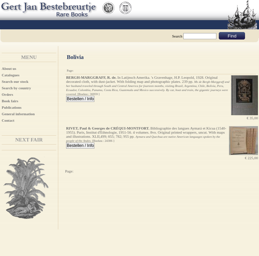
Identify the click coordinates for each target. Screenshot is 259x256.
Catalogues (10, 75)
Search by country (16, 88)
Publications (11, 107)
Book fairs (10, 101)
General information (18, 114)
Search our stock (15, 81)
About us (9, 68)
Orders (7, 94)
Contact (8, 120)
